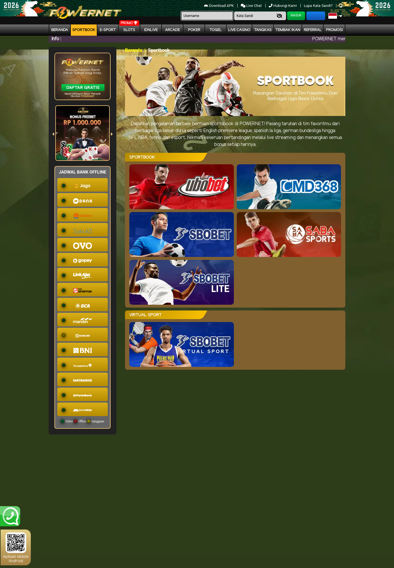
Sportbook (83, 30)
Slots (129, 30)
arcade (172, 30)
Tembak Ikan (287, 30)
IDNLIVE (151, 30)
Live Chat (252, 5)
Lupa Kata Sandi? (319, 5)
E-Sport (108, 30)
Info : (56, 39)
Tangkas (263, 30)
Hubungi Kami (283, 5)
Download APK (219, 5)
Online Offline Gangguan (82, 421)
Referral (313, 30)
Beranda (59, 30)
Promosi (334, 30)
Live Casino (239, 30)
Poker (194, 30)
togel (215, 30)
